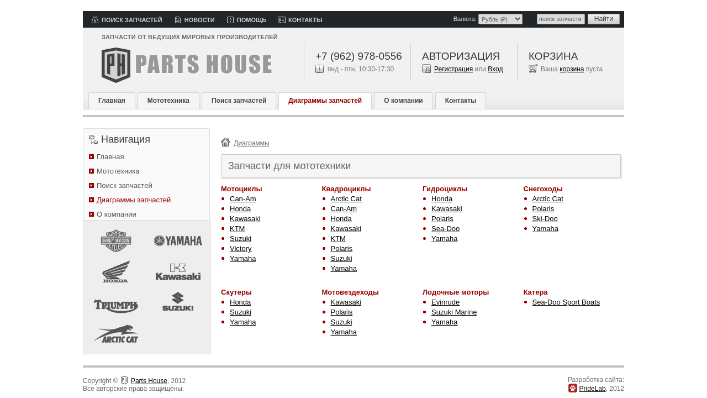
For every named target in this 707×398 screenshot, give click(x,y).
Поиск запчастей (132, 20)
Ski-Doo (545, 218)
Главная (111, 100)
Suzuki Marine (454, 312)
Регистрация (453, 69)
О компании (403, 100)
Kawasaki (245, 218)
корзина (572, 69)
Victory (241, 248)
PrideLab (592, 388)
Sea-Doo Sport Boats (566, 302)
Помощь (251, 20)
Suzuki (240, 238)
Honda (240, 209)
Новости (199, 20)
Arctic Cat (346, 199)
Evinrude (445, 302)
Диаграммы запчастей (325, 100)
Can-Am (243, 199)
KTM (237, 228)
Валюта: (465, 18)
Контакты (305, 20)
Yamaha (243, 258)
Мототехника (168, 100)
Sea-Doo (445, 228)
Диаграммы (251, 143)
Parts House (149, 381)
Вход (495, 69)
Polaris (342, 248)
